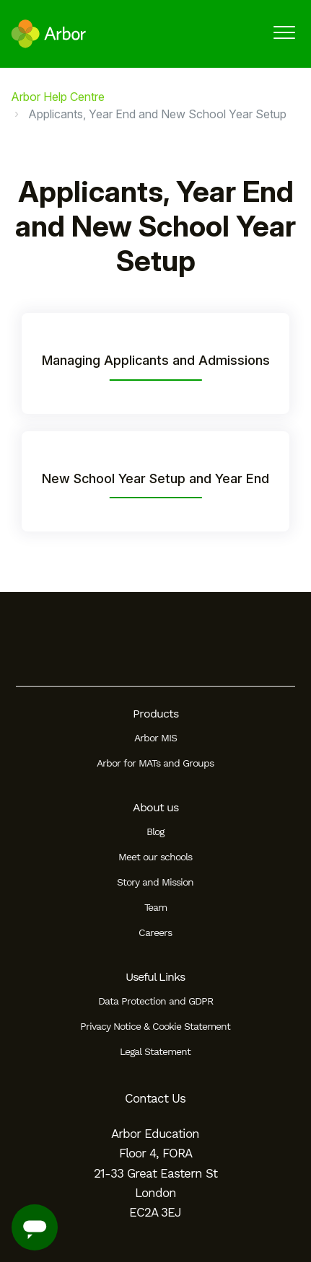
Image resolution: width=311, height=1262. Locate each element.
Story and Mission (155, 882)
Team (155, 907)
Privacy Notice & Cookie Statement (155, 1026)
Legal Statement (155, 1051)
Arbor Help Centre (58, 96)
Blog (155, 831)
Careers (155, 932)
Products (155, 713)
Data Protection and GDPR (155, 1001)
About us (155, 807)
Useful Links (155, 977)
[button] (284, 32)
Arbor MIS (155, 737)
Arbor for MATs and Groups (155, 763)
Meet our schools (155, 856)
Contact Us (155, 1098)
